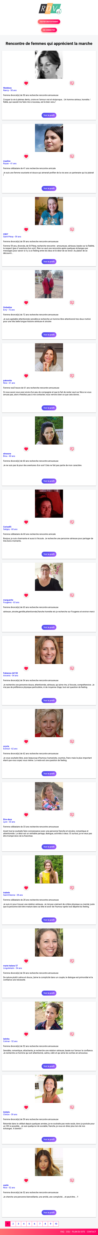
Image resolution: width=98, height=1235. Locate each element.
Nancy (6, 90)
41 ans (13, 163)
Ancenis (6, 675)
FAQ (62, 1232)
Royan (6, 163)
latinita (6, 1039)
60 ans (12, 456)
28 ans (20, 895)
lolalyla (6, 1112)
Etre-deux (7, 819)
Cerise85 (7, 527)
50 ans (13, 90)
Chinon (6, 1114)
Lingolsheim (8, 968)
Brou (5, 456)
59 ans (18, 236)
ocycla (6, 746)
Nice (5, 383)
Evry (5, 310)
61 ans (12, 383)
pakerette (7, 380)
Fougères (7, 602)
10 (56, 1224)
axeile (6, 1185)
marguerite (8, 600)
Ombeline (7, 307)
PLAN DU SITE (78, 1232)
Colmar (6, 1041)
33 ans (12, 822)
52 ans (14, 1041)
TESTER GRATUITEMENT (49, 22)
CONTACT (91, 1232)
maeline (6, 161)
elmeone (7, 453)
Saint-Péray (8, 236)
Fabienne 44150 (10, 673)
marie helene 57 (10, 966)
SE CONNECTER (49, 30)
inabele (6, 892)
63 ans (16, 602)
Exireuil (6, 748)
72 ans (12, 310)
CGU (68, 1232)
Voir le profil (49, 115)
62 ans (14, 748)
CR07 (5, 234)
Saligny (6, 529)
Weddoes (7, 88)
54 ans (15, 675)
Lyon (5, 822)
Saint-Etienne (9, 895)
